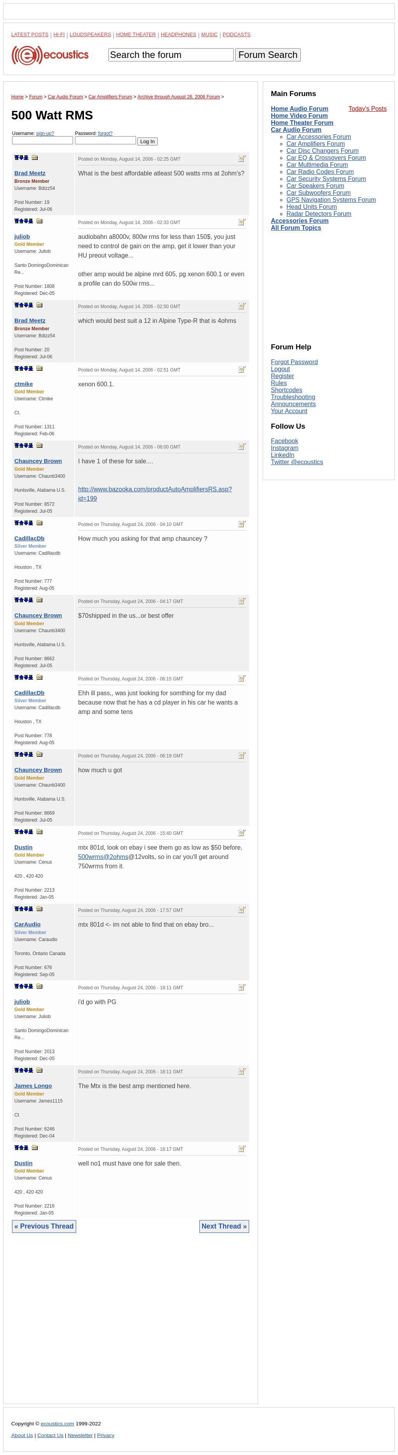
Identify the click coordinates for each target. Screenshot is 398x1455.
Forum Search (267, 54)
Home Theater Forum (302, 122)
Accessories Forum (300, 220)
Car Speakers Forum (315, 185)
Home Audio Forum (299, 108)
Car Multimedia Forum (317, 164)
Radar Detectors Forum (318, 213)
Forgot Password (294, 362)
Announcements (293, 404)
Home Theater (136, 34)
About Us (22, 1435)
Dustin (23, 847)
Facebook (284, 441)
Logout (280, 369)
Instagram (284, 448)
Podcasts (237, 34)
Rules (279, 383)
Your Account (289, 411)
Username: (42, 137)
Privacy (106, 1435)
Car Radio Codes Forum (320, 171)
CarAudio (27, 924)
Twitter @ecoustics (297, 462)
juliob (22, 236)
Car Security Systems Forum (326, 178)
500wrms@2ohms (103, 857)
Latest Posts (30, 34)
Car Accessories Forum (318, 136)
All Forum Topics (296, 227)
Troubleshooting (293, 397)
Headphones (178, 34)
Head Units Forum (311, 206)
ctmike (23, 383)
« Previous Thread (44, 1226)
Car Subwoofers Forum (318, 192)
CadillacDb (29, 538)
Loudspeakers (90, 34)
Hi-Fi (59, 34)
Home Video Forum (299, 115)
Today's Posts (368, 108)
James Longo (33, 1085)
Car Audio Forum (296, 129)
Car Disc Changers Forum (322, 150)
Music (209, 34)
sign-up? (45, 133)
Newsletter (80, 1435)
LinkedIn (283, 455)
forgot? (105, 133)
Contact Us (50, 1435)
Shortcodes (286, 390)
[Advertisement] (130, 1324)
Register (282, 376)
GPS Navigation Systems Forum (331, 199)
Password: (105, 137)
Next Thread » (224, 1226)
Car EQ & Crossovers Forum (326, 157)
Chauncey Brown (38, 461)
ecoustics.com (57, 1424)
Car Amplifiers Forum (315, 143)
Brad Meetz (29, 173)
